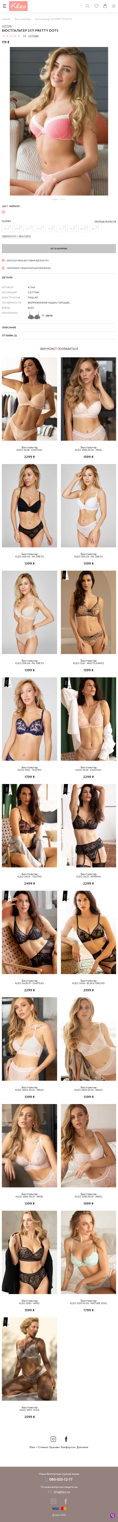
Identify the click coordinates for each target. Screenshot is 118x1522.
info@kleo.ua (62, 1492)
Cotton (7, 26)
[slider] (11, 36)
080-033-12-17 (61, 1479)
